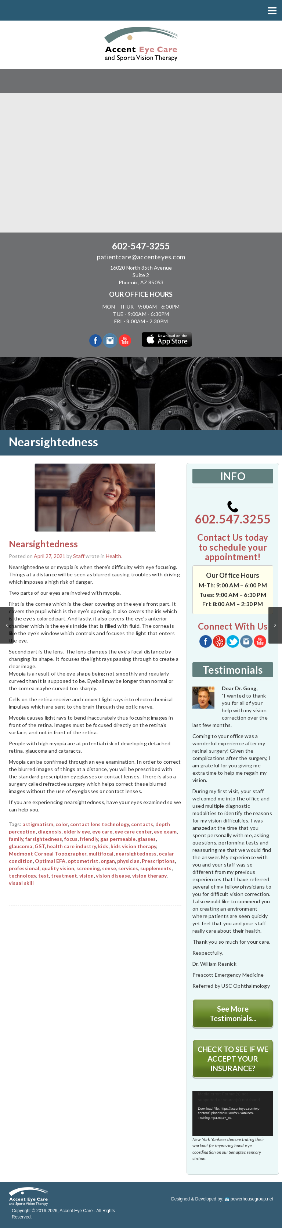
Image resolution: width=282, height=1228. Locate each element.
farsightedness (43, 839)
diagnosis (49, 831)
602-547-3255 (141, 246)
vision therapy (149, 875)
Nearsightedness (43, 544)
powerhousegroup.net (249, 1199)
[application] (232, 1114)
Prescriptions (158, 861)
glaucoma (20, 846)
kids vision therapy (133, 846)
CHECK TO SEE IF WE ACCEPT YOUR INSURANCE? (233, 1059)
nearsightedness (136, 853)
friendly (89, 839)
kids (103, 846)
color (61, 824)
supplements (155, 868)
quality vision (57, 868)
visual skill (21, 883)
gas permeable (117, 839)
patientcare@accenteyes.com (141, 257)
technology (22, 875)
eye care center (133, 831)
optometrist (83, 861)
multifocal (100, 853)
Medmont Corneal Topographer (47, 853)
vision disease (113, 875)
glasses (147, 839)
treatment (64, 875)
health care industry (71, 846)
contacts (142, 824)
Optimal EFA (50, 861)
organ (108, 861)
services (128, 868)
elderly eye (77, 831)
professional (24, 868)
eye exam (165, 831)
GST (40, 846)
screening (88, 868)
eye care (102, 831)
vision (86, 875)
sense (109, 868)
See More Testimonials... (233, 1013)
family (16, 839)
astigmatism (37, 824)
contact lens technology (99, 824)
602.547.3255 (233, 513)
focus (70, 839)
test (43, 875)
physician (128, 861)
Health (113, 556)
